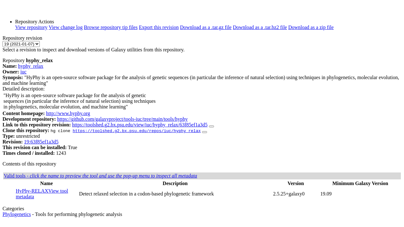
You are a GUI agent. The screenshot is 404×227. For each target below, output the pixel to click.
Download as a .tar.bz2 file (260, 27)
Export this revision (159, 27)
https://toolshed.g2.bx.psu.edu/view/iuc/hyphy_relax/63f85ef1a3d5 (139, 124)
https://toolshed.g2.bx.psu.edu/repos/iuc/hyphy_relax (137, 130)
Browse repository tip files (111, 27)
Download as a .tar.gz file (206, 27)
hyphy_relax (30, 66)
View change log (65, 27)
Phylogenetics (17, 214)
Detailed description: (24, 88)
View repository (31, 27)
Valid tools (100, 175)
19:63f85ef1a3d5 (41, 141)
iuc (23, 71)
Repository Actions (34, 21)
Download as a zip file (311, 27)
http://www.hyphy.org (68, 113)
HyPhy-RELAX (32, 191)
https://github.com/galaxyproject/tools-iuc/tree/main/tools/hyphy (122, 119)
